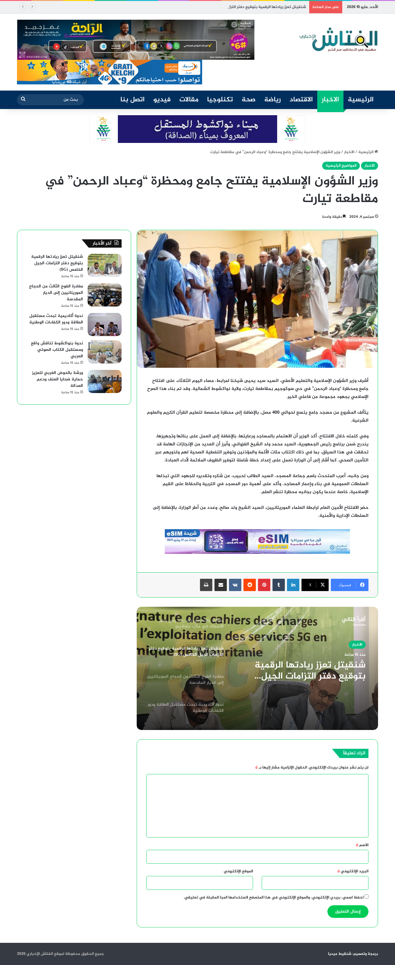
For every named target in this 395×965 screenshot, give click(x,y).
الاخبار (330, 99)
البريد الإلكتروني (352, 871)
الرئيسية (361, 99)
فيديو (162, 99)
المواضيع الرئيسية (341, 165)
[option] (257, 668)
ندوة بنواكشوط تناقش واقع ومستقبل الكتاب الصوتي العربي (57, 350)
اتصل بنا (132, 99)
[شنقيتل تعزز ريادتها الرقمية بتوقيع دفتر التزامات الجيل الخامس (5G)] (105, 265)
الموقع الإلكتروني (238, 871)
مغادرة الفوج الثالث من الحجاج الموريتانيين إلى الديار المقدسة (56, 293)
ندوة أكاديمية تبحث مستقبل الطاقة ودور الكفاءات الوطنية (56, 319)
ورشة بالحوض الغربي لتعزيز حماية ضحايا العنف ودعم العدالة (57, 379)
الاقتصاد (301, 99)
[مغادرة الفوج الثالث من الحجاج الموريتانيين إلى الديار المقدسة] (105, 294)
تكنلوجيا (220, 99)
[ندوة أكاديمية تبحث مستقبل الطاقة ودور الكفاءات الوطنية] (105, 324)
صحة (249, 99)
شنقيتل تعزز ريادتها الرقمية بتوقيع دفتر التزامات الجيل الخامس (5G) (310, 671)
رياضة (272, 99)
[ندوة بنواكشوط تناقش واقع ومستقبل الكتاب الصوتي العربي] (105, 351)
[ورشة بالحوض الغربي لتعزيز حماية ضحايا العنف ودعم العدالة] (105, 381)
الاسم (362, 845)
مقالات (188, 99)
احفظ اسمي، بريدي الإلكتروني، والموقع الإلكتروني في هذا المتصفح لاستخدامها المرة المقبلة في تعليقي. (274, 897)
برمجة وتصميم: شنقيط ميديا (353, 954)
